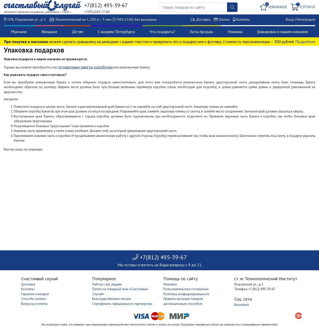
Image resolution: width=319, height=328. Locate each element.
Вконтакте (241, 305)
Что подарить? (162, 31)
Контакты (243, 19)
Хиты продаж (201, 31)
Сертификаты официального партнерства (122, 304)
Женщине (49, 31)
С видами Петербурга (116, 31)
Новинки (235, 31)
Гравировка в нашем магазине (282, 31)
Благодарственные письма (111, 299)
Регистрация (306, 19)
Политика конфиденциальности (186, 294)
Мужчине (19, 31)
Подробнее (305, 41)
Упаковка (170, 284)
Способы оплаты (33, 299)
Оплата (224, 19)
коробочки (103, 66)
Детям (77, 31)
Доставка (203, 19)
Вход (290, 19)
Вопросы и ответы (34, 304)
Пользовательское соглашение (186, 289)
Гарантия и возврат (35, 294)
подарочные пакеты (75, 66)
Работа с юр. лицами (107, 284)
